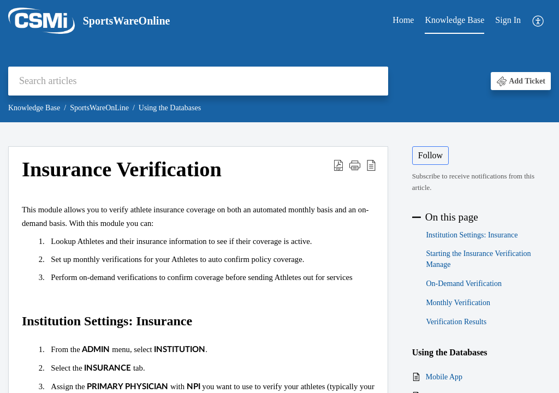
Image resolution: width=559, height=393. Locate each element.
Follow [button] (430, 155)
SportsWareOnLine (99, 108)
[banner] (279, 61)
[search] (198, 81)
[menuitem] (403, 21)
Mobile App (444, 377)
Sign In (508, 20)
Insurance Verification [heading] (122, 169)
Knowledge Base (454, 20)
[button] (538, 21)
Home (403, 20)
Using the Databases (170, 108)
